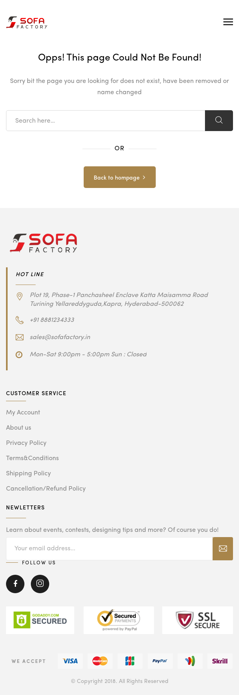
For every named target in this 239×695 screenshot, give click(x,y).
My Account (23, 413)
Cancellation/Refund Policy (46, 489)
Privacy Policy (26, 443)
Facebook (15, 584)
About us (18, 428)
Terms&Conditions (32, 458)
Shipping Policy (28, 474)
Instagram (40, 584)
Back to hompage (117, 178)
